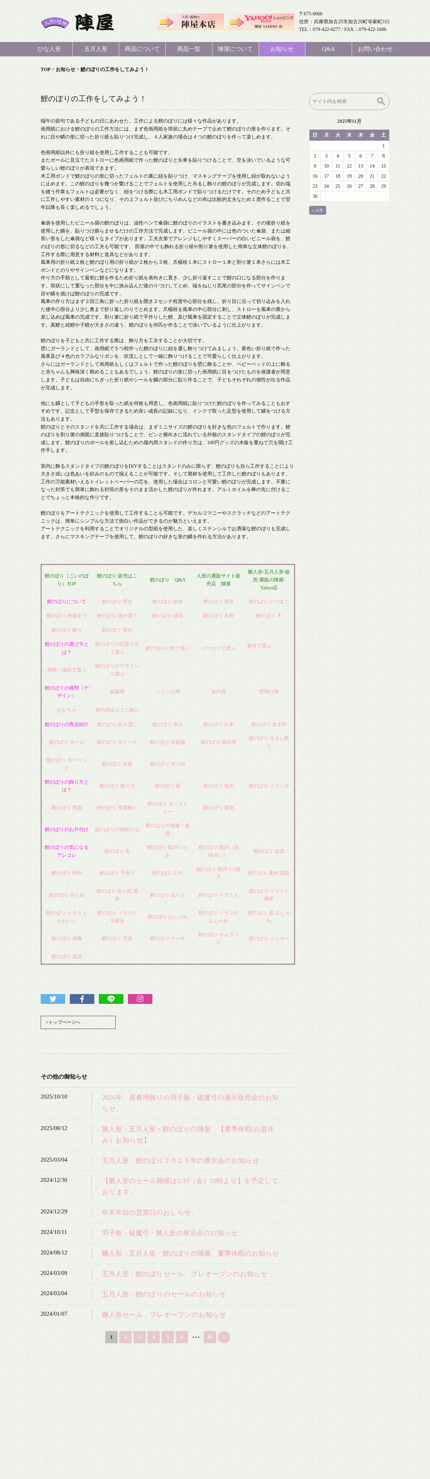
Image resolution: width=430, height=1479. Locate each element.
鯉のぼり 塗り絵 (167, 763)
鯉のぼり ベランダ (269, 786)
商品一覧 (188, 49)
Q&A (328, 49)
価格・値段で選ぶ (66, 669)
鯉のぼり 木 (269, 615)
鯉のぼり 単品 (167, 724)
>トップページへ (64, 1022)
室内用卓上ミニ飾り (117, 710)
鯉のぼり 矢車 (218, 724)
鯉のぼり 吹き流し (117, 724)
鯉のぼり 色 (117, 851)
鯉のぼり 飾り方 (117, 786)
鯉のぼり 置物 (218, 807)
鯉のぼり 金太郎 (269, 724)
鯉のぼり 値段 (167, 615)
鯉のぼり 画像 (66, 938)
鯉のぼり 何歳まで (67, 615)
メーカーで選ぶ (218, 648)
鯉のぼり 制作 (66, 873)
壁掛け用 (269, 691)
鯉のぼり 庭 (168, 786)
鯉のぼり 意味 (218, 601)
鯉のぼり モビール (117, 742)
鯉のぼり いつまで (269, 601)
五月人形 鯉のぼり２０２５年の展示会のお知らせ (180, 1161)
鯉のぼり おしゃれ (168, 916)
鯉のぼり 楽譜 (269, 851)
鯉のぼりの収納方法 (117, 829)
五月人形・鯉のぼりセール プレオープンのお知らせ (185, 1274)
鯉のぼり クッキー (269, 938)
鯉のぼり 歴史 (117, 601)
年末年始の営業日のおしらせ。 (150, 1212)
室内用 (218, 691)
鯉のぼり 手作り (117, 873)
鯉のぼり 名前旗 (167, 742)
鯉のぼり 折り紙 (66, 895)
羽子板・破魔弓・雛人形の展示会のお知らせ (170, 1233)
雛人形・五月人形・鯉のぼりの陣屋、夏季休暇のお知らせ (190, 1254)
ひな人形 (49, 49)
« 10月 (317, 210)
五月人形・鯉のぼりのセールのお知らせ (164, 1294)
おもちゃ (67, 710)
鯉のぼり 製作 (117, 630)
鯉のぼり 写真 (117, 938)
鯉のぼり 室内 (218, 786)
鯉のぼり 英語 (66, 956)
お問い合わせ (375, 49)
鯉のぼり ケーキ (167, 938)
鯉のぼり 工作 (167, 873)
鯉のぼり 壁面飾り (117, 807)
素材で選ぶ (259, 645)
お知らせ (282, 49)
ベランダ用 (167, 691)
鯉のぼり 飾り (66, 630)
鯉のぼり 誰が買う (117, 615)
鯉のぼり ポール (66, 742)
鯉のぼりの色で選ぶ (168, 648)
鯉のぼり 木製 (117, 763)
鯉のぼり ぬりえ (167, 895)
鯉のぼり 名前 (218, 615)
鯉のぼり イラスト (218, 895)
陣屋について (235, 49)
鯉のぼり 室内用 (218, 742)
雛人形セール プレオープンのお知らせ (164, 1315)
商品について (142, 49)
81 (210, 1337)
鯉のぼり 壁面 (66, 807)
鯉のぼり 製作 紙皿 (269, 873)
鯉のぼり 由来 (167, 601)
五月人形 (95, 49)
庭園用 (117, 691)
